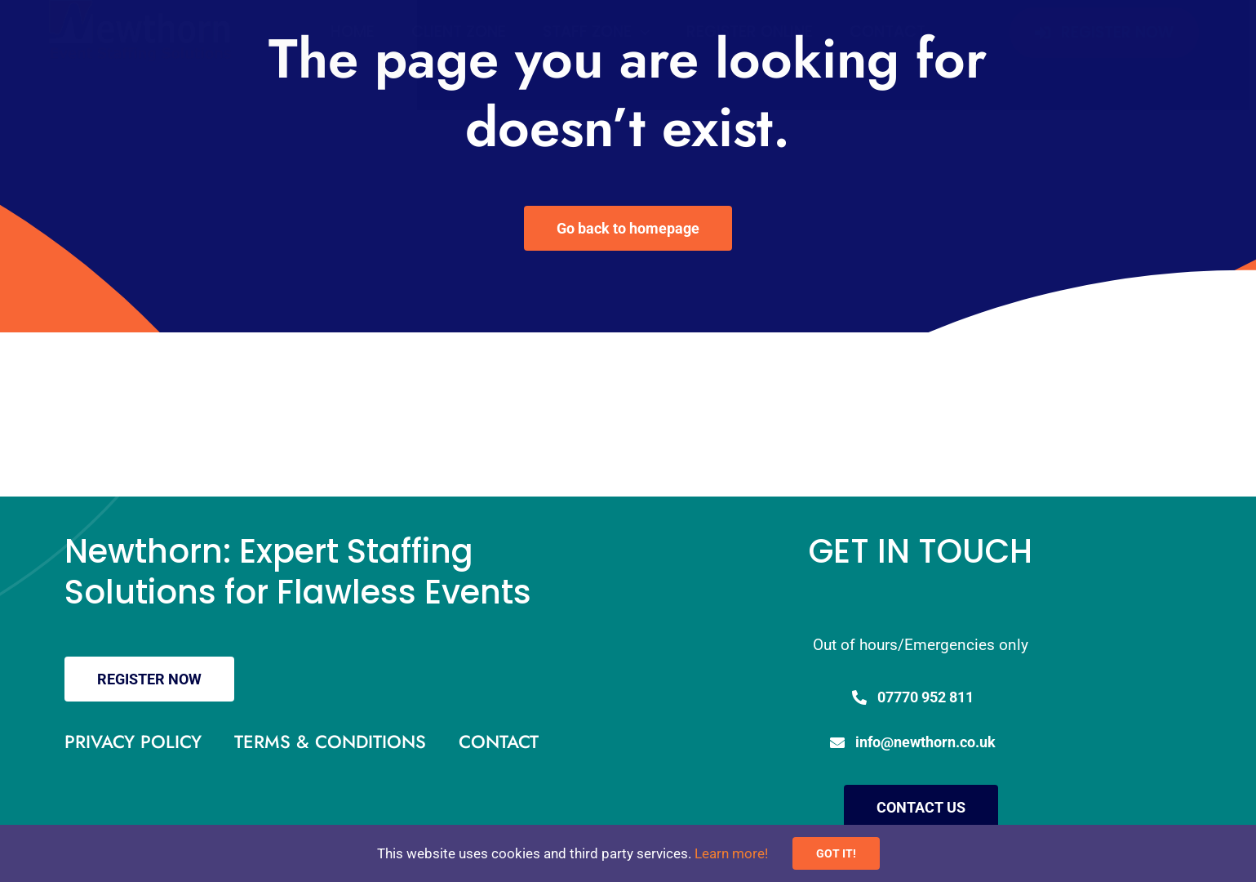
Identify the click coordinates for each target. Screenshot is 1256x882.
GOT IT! (836, 853)
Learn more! (731, 853)
